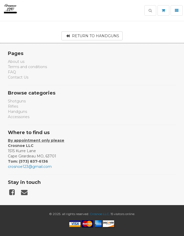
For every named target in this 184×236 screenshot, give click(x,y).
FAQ (12, 72)
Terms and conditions (27, 66)
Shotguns (17, 101)
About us (16, 61)
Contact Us (18, 77)
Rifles (13, 106)
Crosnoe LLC (99, 214)
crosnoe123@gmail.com (30, 166)
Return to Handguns (92, 36)
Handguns (17, 111)
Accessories (18, 116)
